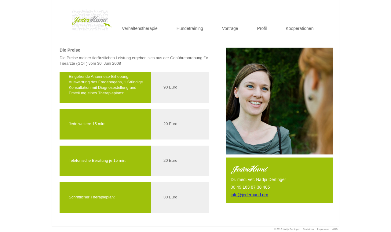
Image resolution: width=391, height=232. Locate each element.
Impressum (323, 229)
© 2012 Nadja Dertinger (287, 229)
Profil (262, 28)
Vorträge (230, 28)
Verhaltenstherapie (140, 28)
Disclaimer (308, 229)
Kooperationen (299, 28)
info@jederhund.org (249, 194)
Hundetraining (190, 28)
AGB (335, 229)
